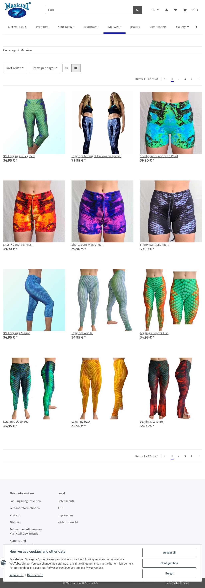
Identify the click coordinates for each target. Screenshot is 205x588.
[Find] (89, 10)
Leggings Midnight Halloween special (96, 156)
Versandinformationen (25, 508)
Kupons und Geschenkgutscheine (23, 543)
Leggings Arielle (82, 333)
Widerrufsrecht (68, 522)
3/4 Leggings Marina (16, 333)
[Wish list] (175, 10)
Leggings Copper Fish (154, 333)
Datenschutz (35, 575)
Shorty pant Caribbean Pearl (159, 156)
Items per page (43, 68)
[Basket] (191, 10)
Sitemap (15, 522)
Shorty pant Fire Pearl (17, 244)
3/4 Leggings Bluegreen (19, 156)
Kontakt (15, 515)
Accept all (169, 553)
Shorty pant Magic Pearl (87, 244)
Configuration (168, 563)
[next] (198, 78)
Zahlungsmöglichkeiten (25, 501)
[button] (166, 10)
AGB (60, 508)
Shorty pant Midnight (154, 244)
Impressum (17, 575)
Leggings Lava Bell (152, 421)
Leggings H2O (80, 421)
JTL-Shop (184, 583)
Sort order (13, 68)
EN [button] (154, 10)
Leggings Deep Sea (15, 421)
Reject (169, 573)
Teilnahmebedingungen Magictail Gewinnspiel (26, 531)
